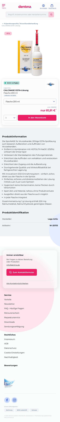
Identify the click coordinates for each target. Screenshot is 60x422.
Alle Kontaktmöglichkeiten (17, 283)
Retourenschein (11, 313)
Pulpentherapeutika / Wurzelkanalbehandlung (21, 23)
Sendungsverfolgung (14, 326)
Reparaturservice (12, 317)
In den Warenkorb (37, 118)
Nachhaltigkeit (11, 357)
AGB (6, 344)
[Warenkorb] (53, 7)
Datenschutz (10, 348)
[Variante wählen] (30, 101)
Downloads (9, 322)
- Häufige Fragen (16, 308)
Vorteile (7, 299)
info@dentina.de (13, 265)
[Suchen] (51, 14)
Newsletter (9, 304)
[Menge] (10, 118)
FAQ (6, 308)
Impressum (9, 339)
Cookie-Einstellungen (14, 353)
